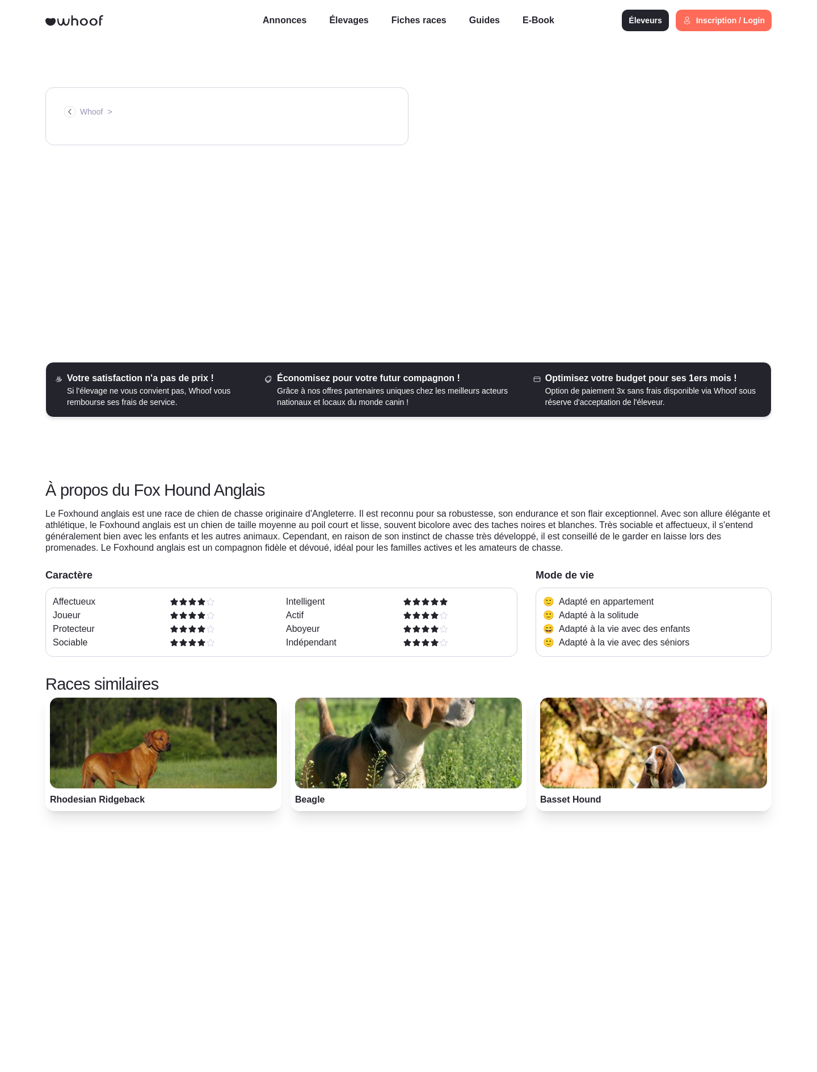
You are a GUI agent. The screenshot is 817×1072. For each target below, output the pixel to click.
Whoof (91, 111)
